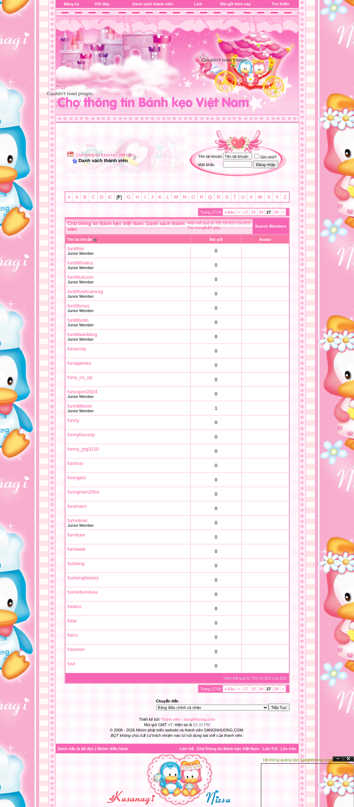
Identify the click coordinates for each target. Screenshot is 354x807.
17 (246, 212)
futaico (75, 606)
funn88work (80, 406)
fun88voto (78, 320)
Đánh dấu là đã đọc (76, 749)
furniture (76, 535)
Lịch (198, 4)
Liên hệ (186, 749)
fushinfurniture (83, 592)
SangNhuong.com (199, 719)
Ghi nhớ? (265, 157)
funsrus (75, 463)
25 (253, 212)
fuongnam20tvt (83, 492)
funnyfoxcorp (81, 434)
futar (72, 620)
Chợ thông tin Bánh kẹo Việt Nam (105, 155)
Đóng (348, 759)
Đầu (229, 212)
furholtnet (78, 520)
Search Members (270, 226)
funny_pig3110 (83, 449)
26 (261, 212)
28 (276, 212)
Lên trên (288, 749)
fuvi (71, 663)
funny (73, 420)
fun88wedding (82, 334)
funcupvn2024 (83, 391)
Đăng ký (71, 4)
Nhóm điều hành (112, 749)
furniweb (77, 549)
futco (73, 635)
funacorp (77, 348)
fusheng (76, 563)
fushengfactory (83, 577)
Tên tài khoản (79, 239)
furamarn (77, 506)
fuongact (77, 477)
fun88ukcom (81, 277)
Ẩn (338, 759)
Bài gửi (216, 239)
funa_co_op (80, 377)
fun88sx (76, 248)
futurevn (76, 649)
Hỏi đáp (102, 4)
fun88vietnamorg (85, 291)
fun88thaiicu (80, 263)
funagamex (79, 363)
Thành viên (170, 719)
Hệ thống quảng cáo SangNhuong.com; (298, 760)
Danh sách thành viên (152, 4)
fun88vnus (79, 305)
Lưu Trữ (269, 749)
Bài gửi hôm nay (235, 4)
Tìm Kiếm (280, 4)
